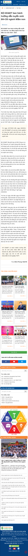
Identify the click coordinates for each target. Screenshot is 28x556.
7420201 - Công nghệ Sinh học (7, 397)
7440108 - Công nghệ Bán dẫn (7, 402)
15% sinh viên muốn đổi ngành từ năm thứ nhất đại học (12, 482)
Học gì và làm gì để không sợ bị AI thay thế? (10, 495)
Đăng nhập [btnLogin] (23, 1)
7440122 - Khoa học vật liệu (6, 399)
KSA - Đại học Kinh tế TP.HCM (7, 378)
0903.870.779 (15, 551)
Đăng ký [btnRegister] (18, 1)
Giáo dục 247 (22, 4)
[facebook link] (6, 362)
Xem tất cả (14, 352)
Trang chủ (3, 4)
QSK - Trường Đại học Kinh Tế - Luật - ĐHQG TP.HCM (11, 380)
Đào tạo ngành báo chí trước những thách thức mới (11, 475)
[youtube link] (14, 362)
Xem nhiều (15, 4)
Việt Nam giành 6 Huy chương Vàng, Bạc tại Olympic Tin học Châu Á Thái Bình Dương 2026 (7, 312)
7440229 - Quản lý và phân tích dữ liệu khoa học (10, 400)
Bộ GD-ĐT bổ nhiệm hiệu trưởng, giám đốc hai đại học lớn (20, 312)
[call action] (22, 362)
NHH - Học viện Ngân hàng (6, 383)
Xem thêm (9, 296)
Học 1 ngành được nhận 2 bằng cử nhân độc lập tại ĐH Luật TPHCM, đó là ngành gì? (13, 462)
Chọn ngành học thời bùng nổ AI (8, 520)
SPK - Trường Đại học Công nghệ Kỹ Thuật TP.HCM (10, 376)
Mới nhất (9, 4)
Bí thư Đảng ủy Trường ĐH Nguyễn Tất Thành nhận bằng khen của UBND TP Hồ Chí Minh (7, 337)
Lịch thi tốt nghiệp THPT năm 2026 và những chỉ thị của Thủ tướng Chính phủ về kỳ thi (20, 287)
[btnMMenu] (2, 2)
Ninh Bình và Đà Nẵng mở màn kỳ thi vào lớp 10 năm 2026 (7, 287)
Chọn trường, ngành (9, 437)
